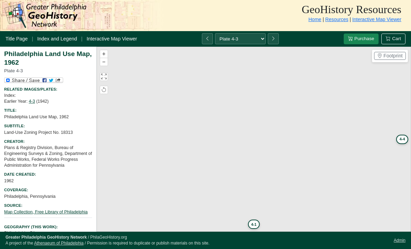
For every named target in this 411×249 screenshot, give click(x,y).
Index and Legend (57, 39)
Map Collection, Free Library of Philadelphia (46, 212)
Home (315, 19)
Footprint (389, 55)
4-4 (402, 139)
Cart (393, 38)
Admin (399, 240)
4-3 (32, 101)
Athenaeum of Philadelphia (59, 243)
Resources (337, 19)
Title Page (17, 39)
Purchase (361, 38)
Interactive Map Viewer (376, 19)
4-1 (253, 224)
